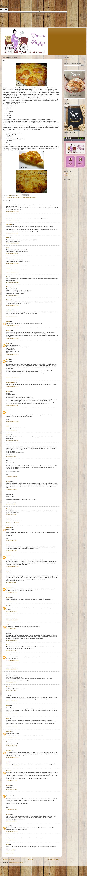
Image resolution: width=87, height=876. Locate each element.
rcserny (8, 793)
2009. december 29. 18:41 (12, 338)
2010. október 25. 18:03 (11, 550)
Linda (7, 359)
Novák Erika (9, 310)
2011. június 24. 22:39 (11, 640)
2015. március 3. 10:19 (11, 821)
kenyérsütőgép (26, 197)
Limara (8, 391)
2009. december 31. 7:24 (12, 430)
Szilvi (7, 605)
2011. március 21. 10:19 (12, 620)
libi (7, 216)
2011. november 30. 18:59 (12, 660)
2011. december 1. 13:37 (12, 669)
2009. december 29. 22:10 (12, 386)
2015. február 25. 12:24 (11, 809)
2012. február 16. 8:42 (11, 727)
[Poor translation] (5, 9)
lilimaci (8, 655)
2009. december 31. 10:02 (12, 440)
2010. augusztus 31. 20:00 (12, 522)
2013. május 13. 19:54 (11, 745)
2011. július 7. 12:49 (11, 650)
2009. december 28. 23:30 (12, 305)
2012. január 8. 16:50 (11, 682)
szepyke (8, 330)
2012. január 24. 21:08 (11, 700)
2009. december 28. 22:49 (12, 295)
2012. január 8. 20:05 (11, 690)
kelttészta (20, 197)
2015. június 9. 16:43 (11, 850)
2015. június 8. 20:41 (11, 840)
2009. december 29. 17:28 (12, 325)
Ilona (7, 835)
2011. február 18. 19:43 (11, 601)
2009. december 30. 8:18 (12, 405)
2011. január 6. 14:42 (11, 582)
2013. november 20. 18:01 (12, 766)
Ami (7, 257)
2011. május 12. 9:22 (11, 628)
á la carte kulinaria (10, 382)
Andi (7, 426)
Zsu (7, 624)
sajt (35, 197)
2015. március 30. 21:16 (12, 831)
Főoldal (30, 859)
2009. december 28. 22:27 (12, 282)
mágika (8, 268)
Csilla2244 (8, 750)
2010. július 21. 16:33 (11, 504)
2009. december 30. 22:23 (12, 421)
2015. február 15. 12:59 (11, 789)
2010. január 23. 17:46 (11, 476)
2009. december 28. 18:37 (12, 253)
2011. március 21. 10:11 (12, 611)
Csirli (7, 518)
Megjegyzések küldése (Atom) (16, 862)
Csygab (8, 321)
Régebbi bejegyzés (54, 859)
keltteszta (15, 197)
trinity (7, 247)
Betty (7, 718)
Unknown (8, 527)
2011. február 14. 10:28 (11, 592)
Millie (7, 343)
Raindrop (8, 286)
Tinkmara (8, 299)
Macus (8, 237)
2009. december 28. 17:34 (12, 211)
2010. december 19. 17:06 (12, 566)
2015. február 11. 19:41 (11, 780)
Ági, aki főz (9, 224)
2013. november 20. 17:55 (12, 757)
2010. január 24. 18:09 (11, 489)
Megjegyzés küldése (9, 853)
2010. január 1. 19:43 (11, 456)
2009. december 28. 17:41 (12, 220)
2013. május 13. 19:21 (11, 737)
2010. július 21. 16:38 (11, 514)
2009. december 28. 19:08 (12, 263)
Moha (7, 276)
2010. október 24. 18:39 (11, 540)
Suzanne (8, 770)
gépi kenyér (9, 197)
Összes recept (67, 59)
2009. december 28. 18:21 (12, 233)
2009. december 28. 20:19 (12, 272)
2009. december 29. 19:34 (12, 354)
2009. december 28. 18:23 (12, 243)
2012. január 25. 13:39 (11, 714)
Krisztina (8, 587)
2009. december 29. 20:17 (12, 377)
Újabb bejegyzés (8, 859)
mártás (32, 197)
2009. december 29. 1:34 (12, 316)
